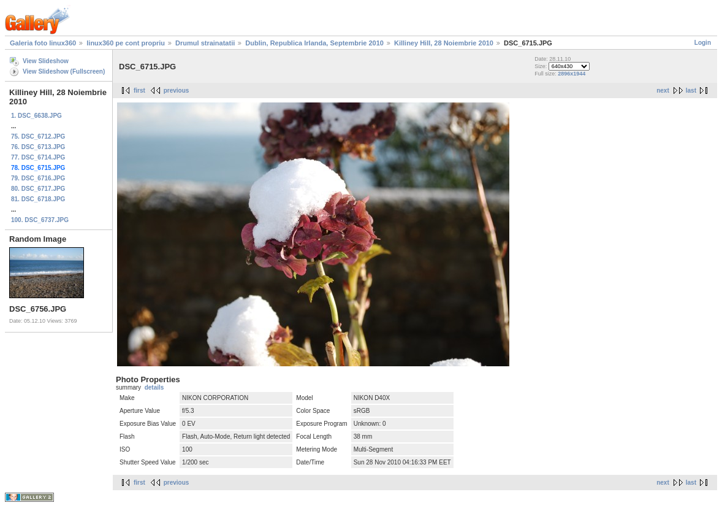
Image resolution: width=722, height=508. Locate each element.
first (139, 90)
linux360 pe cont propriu (125, 43)
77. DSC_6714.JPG (38, 157)
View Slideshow (46, 61)
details (154, 387)
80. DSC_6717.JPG (38, 188)
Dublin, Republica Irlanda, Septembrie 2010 (314, 43)
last (691, 90)
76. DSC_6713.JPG (38, 147)
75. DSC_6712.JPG (38, 136)
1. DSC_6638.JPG (36, 115)
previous (176, 90)
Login (702, 42)
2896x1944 (571, 74)
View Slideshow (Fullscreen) (64, 71)
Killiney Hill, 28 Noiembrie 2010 (443, 43)
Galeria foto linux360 (43, 43)
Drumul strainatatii (205, 43)
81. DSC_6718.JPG (38, 199)
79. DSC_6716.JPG (38, 178)
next (662, 90)
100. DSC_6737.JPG (40, 220)
